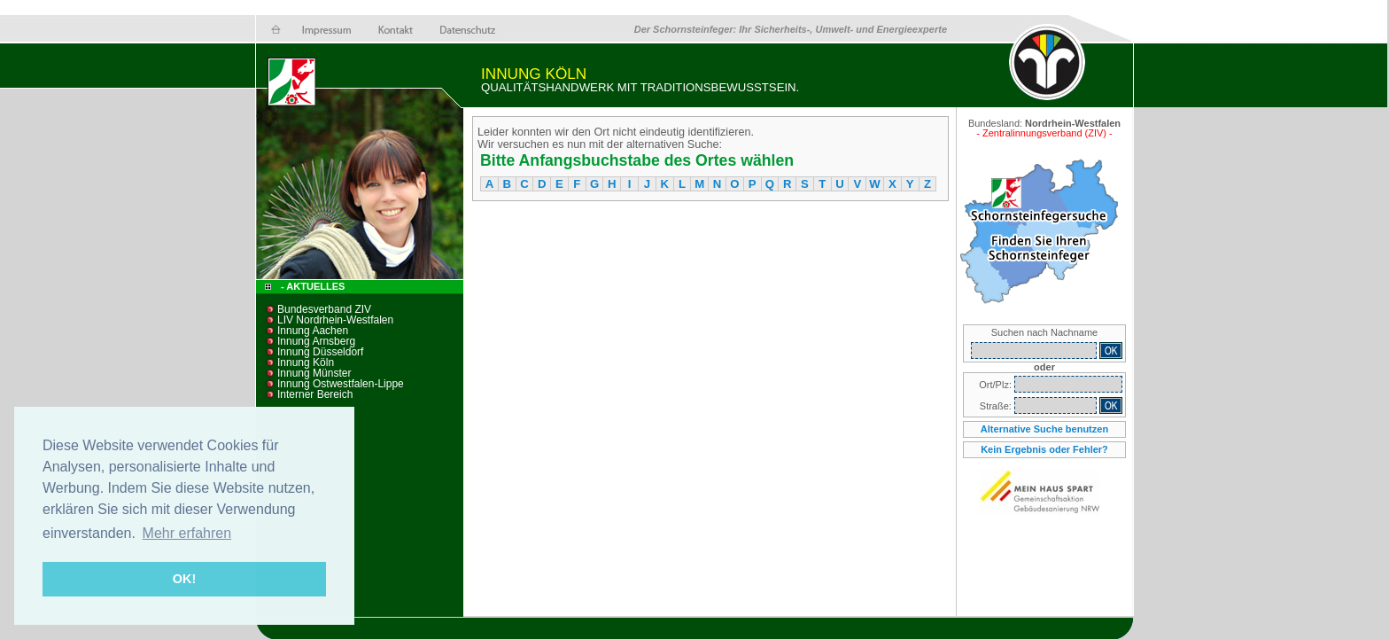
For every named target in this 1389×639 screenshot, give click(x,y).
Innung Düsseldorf (320, 352)
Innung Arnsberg (316, 341)
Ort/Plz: (996, 384)
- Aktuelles (311, 286)
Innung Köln (305, 362)
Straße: (997, 406)
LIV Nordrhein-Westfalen (335, 320)
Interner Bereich (315, 394)
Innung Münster (314, 373)
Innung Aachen (312, 330)
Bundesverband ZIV (324, 309)
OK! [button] (184, 579)
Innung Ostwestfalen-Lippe (340, 384)
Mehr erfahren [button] (187, 533)
